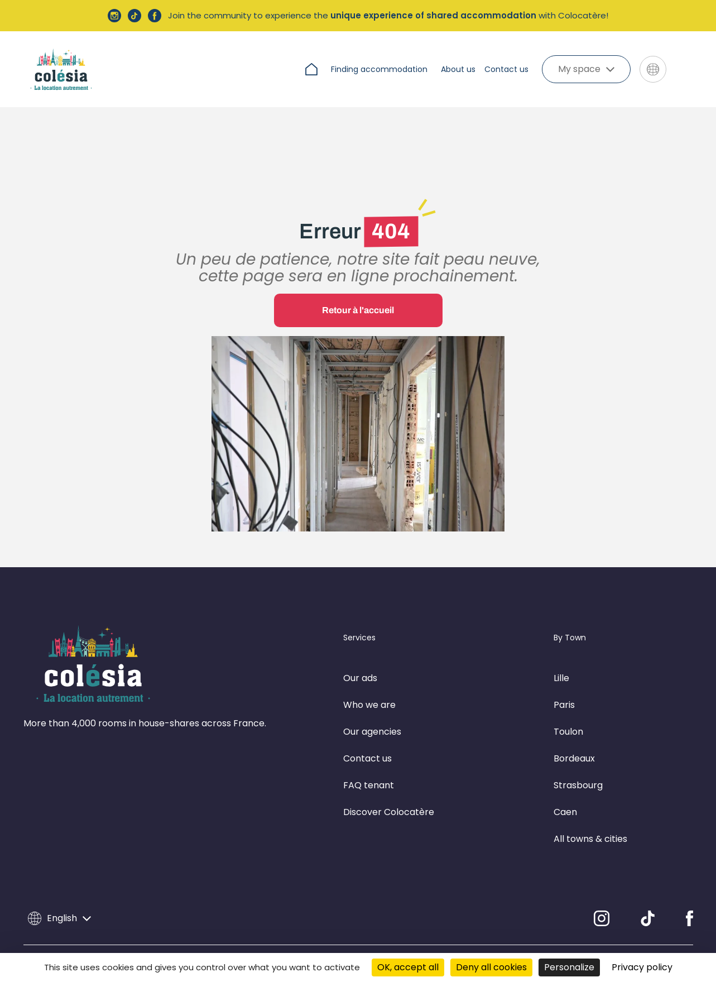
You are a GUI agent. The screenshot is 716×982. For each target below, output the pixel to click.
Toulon (568, 707)
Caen (565, 787)
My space (586, 69)
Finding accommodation (379, 69)
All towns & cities (590, 814)
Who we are (369, 680)
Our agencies (372, 707)
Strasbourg (578, 760)
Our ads (360, 653)
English (59, 893)
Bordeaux (574, 733)
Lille (561, 653)
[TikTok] (648, 894)
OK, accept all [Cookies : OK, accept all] (408, 967)
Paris (564, 680)
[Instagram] (601, 894)
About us (458, 69)
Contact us (506, 69)
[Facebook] (689, 894)
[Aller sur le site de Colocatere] (684, 69)
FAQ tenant (368, 760)
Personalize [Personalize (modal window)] (569, 967)
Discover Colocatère (388, 787)
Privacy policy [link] (642, 967)
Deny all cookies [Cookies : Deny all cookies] (491, 967)
